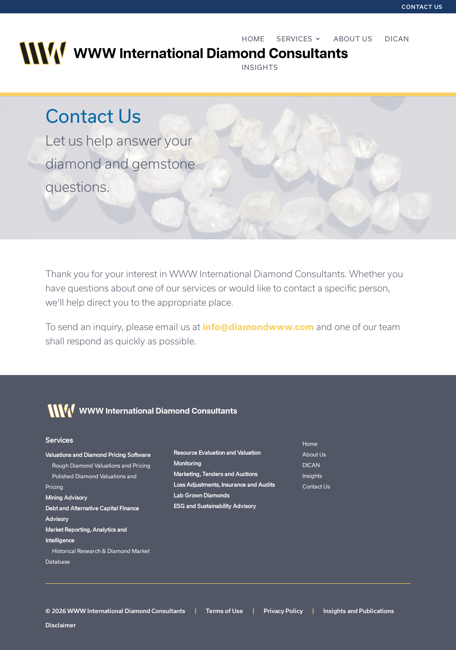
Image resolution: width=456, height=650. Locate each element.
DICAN (397, 39)
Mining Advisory (66, 497)
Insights (260, 67)
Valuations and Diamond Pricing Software (98, 455)
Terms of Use (224, 610)
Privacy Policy (283, 610)
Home (253, 39)
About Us (353, 39)
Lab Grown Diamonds (201, 495)
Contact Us (422, 7)
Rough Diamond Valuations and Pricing (98, 465)
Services (295, 39)
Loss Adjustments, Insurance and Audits (224, 484)
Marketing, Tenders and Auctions (215, 474)
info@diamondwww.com (258, 326)
